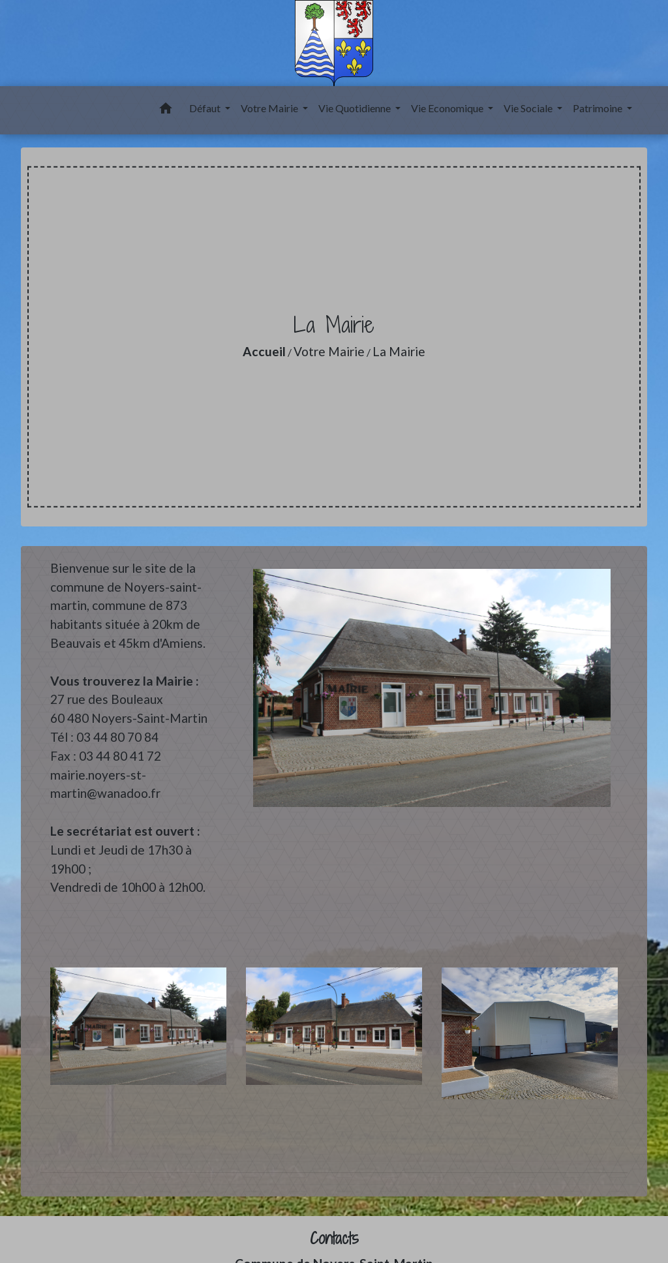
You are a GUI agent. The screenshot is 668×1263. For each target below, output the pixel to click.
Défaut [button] (205, 108)
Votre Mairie (329, 351)
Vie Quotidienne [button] (355, 108)
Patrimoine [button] (598, 108)
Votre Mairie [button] (270, 108)
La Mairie (398, 351)
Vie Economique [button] (448, 108)
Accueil (264, 351)
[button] (165, 110)
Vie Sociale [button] (529, 108)
